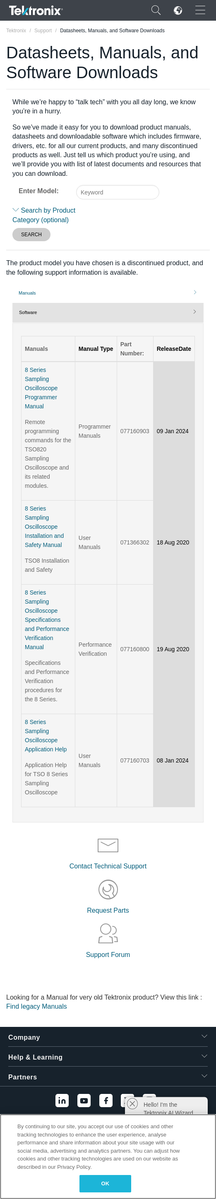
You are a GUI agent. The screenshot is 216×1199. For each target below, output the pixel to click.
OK (105, 1183)
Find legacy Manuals (36, 1006)
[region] (108, 1156)
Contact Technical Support (108, 866)
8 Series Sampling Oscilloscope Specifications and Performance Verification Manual (47, 619)
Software (28, 312)
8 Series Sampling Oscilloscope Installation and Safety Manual (44, 526)
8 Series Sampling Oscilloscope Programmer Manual (41, 388)
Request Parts (108, 910)
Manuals (27, 292)
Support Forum (108, 954)
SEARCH (31, 234)
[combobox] (117, 192)
